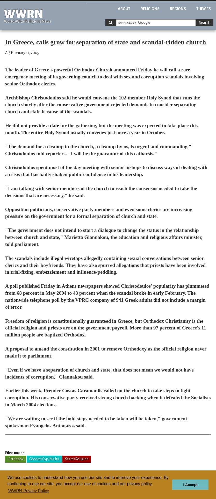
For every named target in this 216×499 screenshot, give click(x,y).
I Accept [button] (190, 485)
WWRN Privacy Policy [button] (28, 491)
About (124, 9)
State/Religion (77, 459)
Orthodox (16, 459)
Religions (150, 9)
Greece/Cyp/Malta (44, 459)
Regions (178, 9)
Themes (203, 9)
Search (204, 23)
